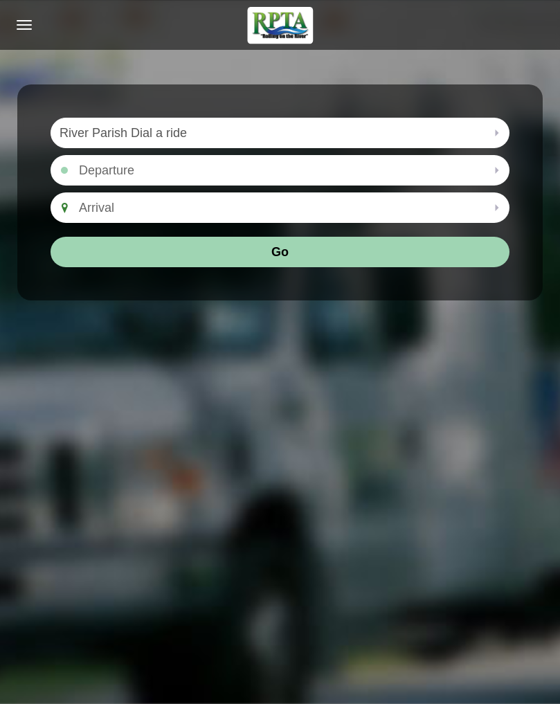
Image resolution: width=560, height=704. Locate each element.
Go (280, 252)
